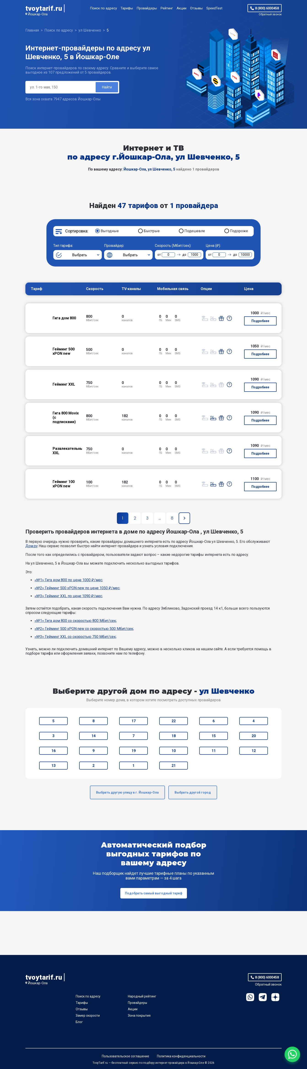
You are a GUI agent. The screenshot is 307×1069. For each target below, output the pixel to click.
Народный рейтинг (142, 996)
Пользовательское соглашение (125, 1056)
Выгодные (110, 231)
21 (174, 765)
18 (174, 736)
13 (53, 765)
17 (134, 721)
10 (174, 751)
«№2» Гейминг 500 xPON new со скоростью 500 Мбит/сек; (84, 628)
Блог (79, 1022)
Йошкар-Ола (38, 14)
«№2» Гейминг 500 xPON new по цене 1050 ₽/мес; (77, 588)
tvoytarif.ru (43, 8)
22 (174, 721)
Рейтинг (167, 8)
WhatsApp (250, 997)
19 (134, 751)
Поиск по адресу (103, 8)
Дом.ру (31, 546)
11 (214, 751)
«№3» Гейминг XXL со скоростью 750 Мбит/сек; (75, 636)
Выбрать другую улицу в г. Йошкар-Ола (127, 792)
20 (254, 736)
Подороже (239, 231)
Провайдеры (147, 8)
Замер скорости (88, 1015)
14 (94, 736)
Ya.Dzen (275, 997)
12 (254, 751)
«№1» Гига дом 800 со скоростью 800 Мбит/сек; (76, 620)
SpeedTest (214, 8)
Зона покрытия (139, 1015)
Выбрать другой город (193, 792)
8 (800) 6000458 (267, 8)
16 (53, 751)
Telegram (263, 997)
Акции (181, 8)
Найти (107, 87)
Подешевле (194, 231)
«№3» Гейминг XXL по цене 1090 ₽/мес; (69, 596)
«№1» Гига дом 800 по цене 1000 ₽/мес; (69, 580)
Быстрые (152, 231)
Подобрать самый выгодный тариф (153, 893)
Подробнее (260, 321)
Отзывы (196, 8)
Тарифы (127, 8)
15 (214, 736)
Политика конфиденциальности (181, 1056)
